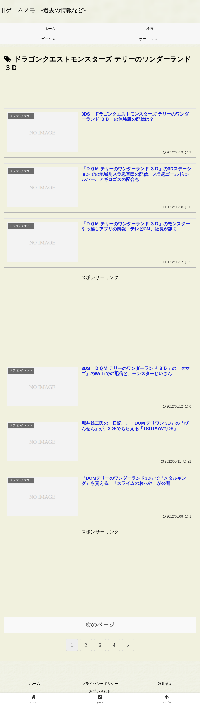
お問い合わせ (100, 691)
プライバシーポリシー (100, 684)
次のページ (100, 624)
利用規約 (165, 684)
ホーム (34, 684)
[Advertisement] (100, 88)
